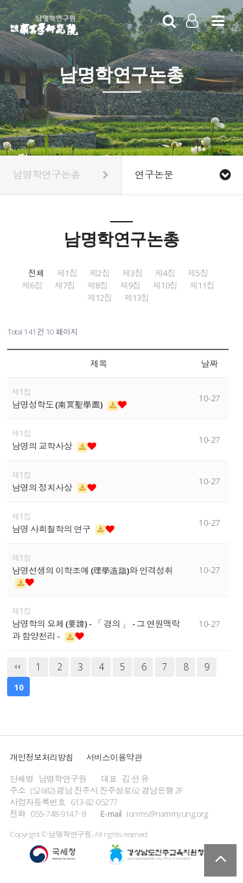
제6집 (32, 285)
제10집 (165, 285)
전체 (36, 273)
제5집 (197, 273)
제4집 (165, 273)
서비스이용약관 (114, 757)
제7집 (64, 285)
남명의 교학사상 (43, 446)
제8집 (97, 285)
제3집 (132, 273)
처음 (17, 667)
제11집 (202, 285)
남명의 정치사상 (43, 487)
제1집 (66, 273)
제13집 (136, 298)
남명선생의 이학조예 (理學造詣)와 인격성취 (92, 570)
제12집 (99, 298)
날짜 (209, 364)
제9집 (130, 285)
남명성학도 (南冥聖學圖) (58, 404)
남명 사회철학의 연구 (52, 529)
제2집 (99, 273)
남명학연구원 (44, 23)
